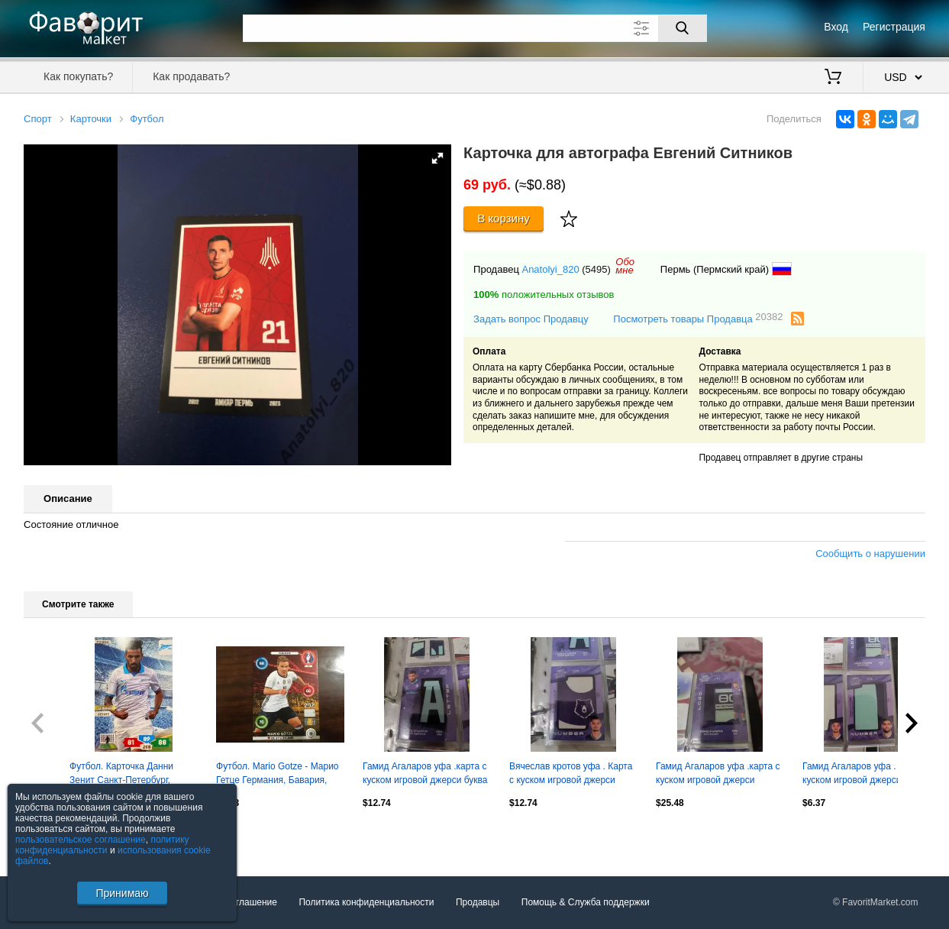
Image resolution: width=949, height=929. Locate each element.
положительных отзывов (543, 294)
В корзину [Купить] (503, 218)
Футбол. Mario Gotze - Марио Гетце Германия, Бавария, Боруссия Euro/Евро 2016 (277, 774)
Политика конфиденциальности (366, 902)
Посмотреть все (57, 835)
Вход (836, 27)
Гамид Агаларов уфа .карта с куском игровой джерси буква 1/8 (425, 774)
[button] (437, 158)
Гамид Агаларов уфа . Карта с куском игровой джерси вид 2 (866, 773)
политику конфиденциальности (102, 845)
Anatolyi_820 (550, 269)
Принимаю (121, 893)
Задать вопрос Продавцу (531, 319)
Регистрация (894, 27)
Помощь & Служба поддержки (585, 902)
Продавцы (477, 902)
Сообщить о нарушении (870, 553)
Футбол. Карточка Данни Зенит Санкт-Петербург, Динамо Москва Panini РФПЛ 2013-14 (130, 774)
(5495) (596, 269)
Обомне (624, 265)
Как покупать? (78, 76)
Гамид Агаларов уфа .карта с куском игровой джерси (718, 773)
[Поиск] (682, 28)
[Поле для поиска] (475, 28)
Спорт (38, 119)
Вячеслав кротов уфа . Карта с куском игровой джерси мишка (570, 774)
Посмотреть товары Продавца (698, 318)
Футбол (146, 119)
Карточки (90, 119)
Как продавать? (191, 76)
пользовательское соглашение (80, 839)
